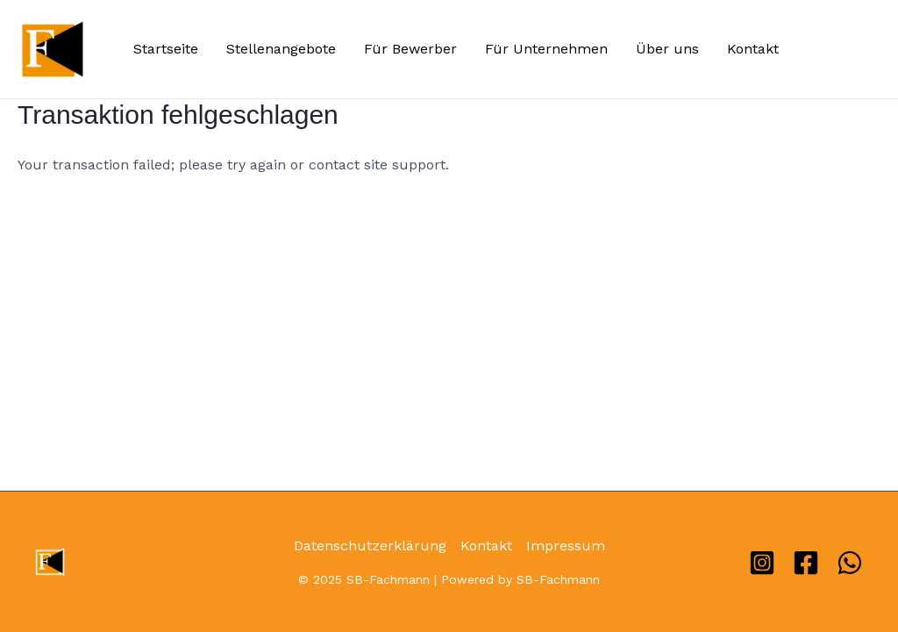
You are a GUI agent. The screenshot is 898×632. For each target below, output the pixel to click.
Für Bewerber (410, 48)
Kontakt (753, 48)
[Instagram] (762, 562)
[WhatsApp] (850, 562)
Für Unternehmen (546, 48)
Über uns (667, 48)
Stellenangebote (281, 48)
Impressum (565, 545)
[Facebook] (806, 562)
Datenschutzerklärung (370, 545)
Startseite (165, 48)
